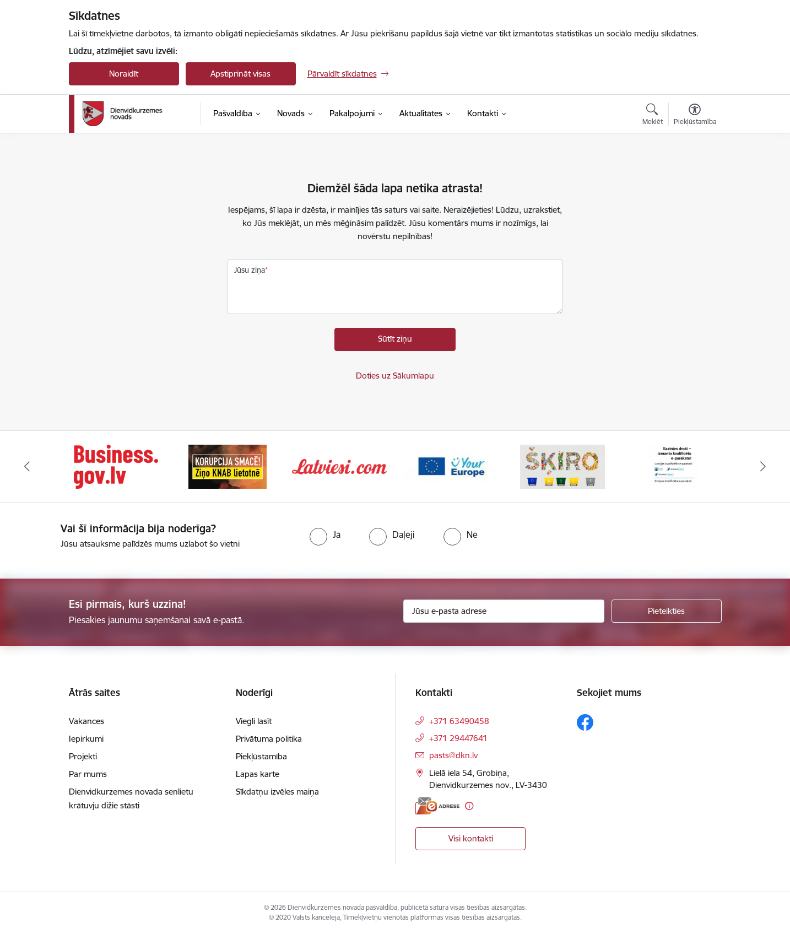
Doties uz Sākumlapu (395, 375)
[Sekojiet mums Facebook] (585, 722)
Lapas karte (257, 774)
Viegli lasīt (254, 721)
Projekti (83, 756)
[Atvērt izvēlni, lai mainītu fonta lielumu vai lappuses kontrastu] (695, 115)
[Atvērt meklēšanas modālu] (652, 115)
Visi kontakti (470, 838)
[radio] (325, 534)
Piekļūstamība (261, 756)
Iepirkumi (86, 738)
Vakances (86, 721)
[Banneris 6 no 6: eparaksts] (674, 466)
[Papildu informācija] (469, 806)
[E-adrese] (437, 806)
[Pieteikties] (667, 611)
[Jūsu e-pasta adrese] (503, 611)
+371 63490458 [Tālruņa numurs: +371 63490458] (459, 721)
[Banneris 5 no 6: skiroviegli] (562, 466)
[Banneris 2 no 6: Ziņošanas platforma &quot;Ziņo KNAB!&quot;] (227, 466)
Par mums (88, 774)
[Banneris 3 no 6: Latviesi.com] (339, 466)
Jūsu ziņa (249, 270)
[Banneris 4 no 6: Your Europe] (451, 466)
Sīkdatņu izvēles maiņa (277, 791)
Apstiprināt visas (240, 73)
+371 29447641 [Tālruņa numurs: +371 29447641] (458, 738)
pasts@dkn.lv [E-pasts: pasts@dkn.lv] (453, 755)
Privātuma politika (269, 738)
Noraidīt (123, 73)
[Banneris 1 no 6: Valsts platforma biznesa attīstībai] (116, 466)
